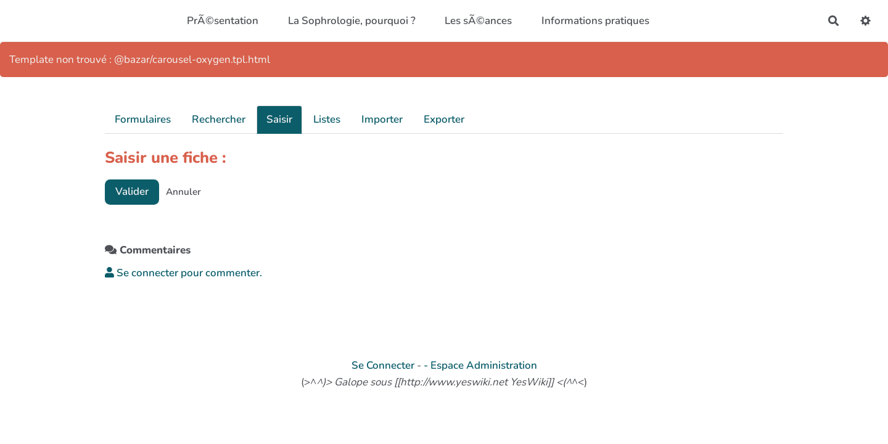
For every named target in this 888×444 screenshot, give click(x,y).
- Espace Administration (480, 365)
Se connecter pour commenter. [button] (183, 273)
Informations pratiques (595, 21)
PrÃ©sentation (222, 21)
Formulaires (143, 119)
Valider (132, 191)
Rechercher (218, 119)
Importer (382, 119)
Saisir (279, 119)
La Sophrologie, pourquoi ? (352, 21)
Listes (326, 119)
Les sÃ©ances (478, 21)
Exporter (444, 119)
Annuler (183, 192)
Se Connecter (383, 365)
